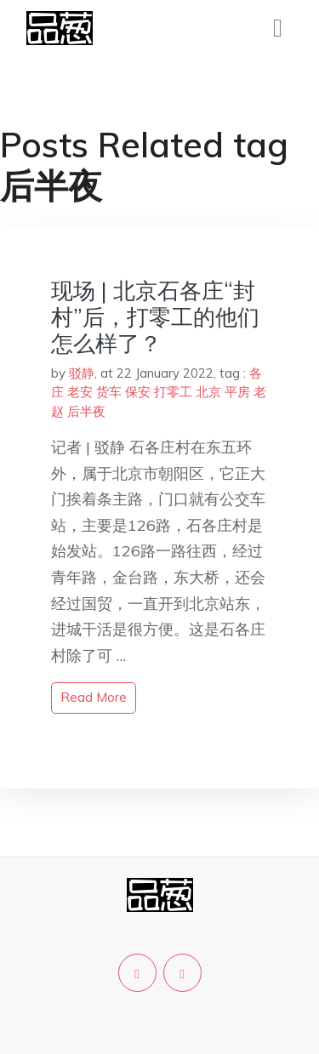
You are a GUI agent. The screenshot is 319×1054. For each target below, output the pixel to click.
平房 (237, 392)
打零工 (173, 392)
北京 (208, 392)
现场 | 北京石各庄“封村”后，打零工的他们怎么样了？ (155, 316)
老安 (80, 392)
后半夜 (86, 411)
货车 (109, 392)
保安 (138, 392)
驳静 (81, 373)
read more (93, 697)
